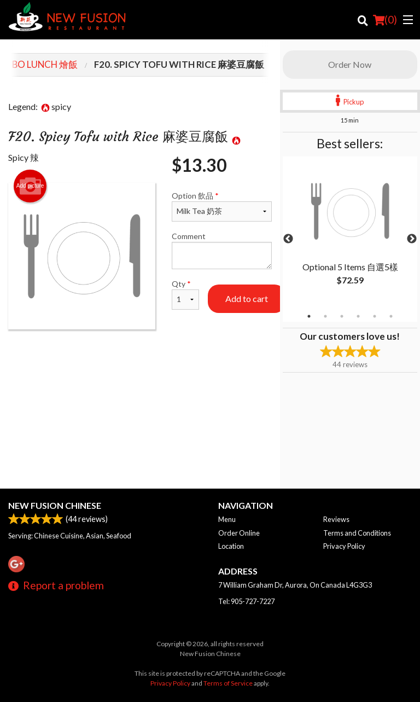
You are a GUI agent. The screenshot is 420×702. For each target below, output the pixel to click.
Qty (185, 294)
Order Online (239, 533)
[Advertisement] (140, 365)
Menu (227, 519)
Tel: (246, 601)
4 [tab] (358, 316)
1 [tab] (309, 316)
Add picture (30, 186)
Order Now (349, 64)
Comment (222, 250)
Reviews (336, 519)
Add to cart (246, 298)
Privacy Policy (344, 546)
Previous (288, 239)
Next (411, 239)
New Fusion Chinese (54, 505)
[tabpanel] (350, 232)
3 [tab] (341, 316)
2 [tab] (325, 316)
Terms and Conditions (357, 533)
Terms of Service (228, 683)
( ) (385, 19)
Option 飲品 (222, 206)
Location (231, 546)
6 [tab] (391, 316)
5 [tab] (374, 316)
